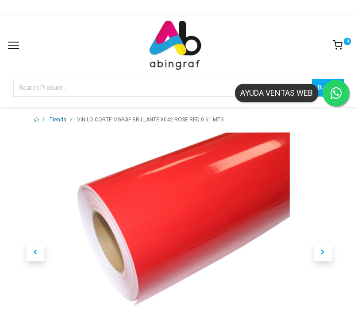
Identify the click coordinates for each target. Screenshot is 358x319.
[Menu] (13, 45)
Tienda (58, 120)
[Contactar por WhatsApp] (336, 93)
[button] (35, 252)
